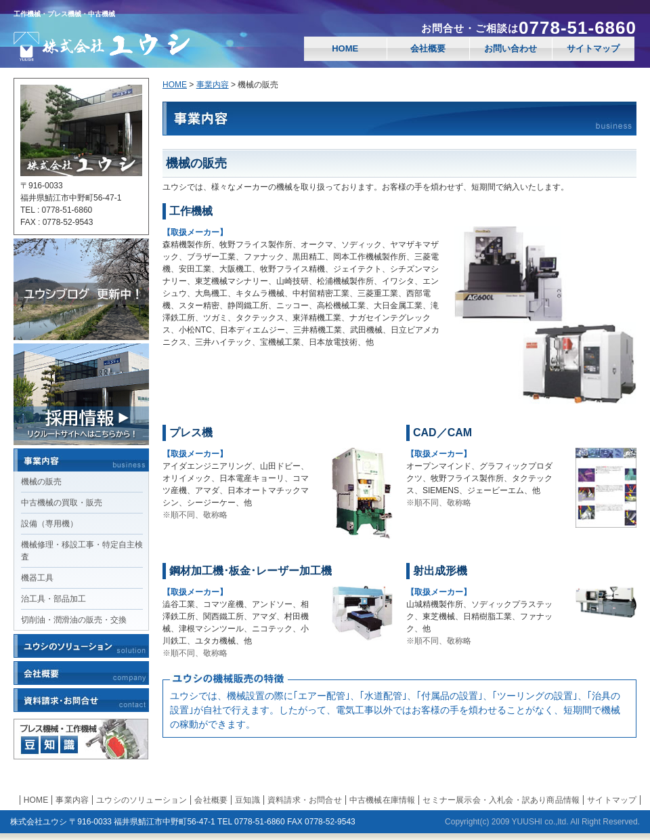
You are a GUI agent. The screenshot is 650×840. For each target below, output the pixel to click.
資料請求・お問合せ (304, 800)
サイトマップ (593, 48)
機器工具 (37, 578)
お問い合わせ (510, 48)
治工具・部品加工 (53, 599)
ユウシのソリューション (141, 800)
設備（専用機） (49, 523)
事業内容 (212, 84)
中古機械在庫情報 (382, 800)
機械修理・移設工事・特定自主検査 (82, 551)
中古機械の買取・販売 (61, 502)
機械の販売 (41, 481)
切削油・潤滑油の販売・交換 (74, 620)
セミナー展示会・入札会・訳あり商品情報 (501, 800)
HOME (345, 48)
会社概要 (428, 48)
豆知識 (247, 800)
